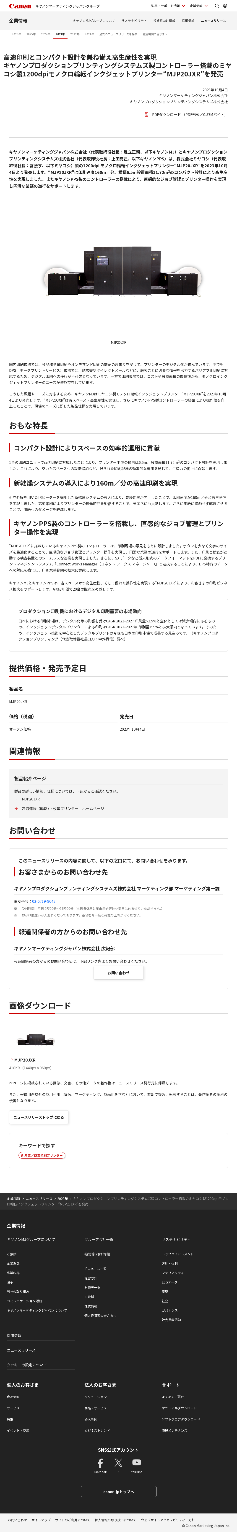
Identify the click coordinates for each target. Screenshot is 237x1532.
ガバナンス (170, 1310)
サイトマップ (41, 1520)
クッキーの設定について (27, 1364)
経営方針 (90, 1278)
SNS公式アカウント (118, 1449)
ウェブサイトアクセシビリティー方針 (168, 1520)
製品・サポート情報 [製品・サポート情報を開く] (165, 5)
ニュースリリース (213, 20)
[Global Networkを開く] (225, 5)
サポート (171, 1385)
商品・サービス (95, 1408)
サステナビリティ (134, 20)
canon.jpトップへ (118, 1491)
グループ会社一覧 (98, 1239)
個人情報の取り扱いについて (115, 1520)
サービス (13, 1408)
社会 (165, 1301)
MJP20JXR (31, 799)
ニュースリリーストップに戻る (38, 1117)
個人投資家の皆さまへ (100, 1315)
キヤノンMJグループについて (94, 20)
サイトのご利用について (72, 1520)
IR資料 (89, 1296)
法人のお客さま (100, 1385)
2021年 (89, 34)
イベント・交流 (18, 1430)
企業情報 (18, 20)
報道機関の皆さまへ (155, 34)
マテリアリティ (173, 1272)
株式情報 (90, 1306)
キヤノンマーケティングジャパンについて (37, 1310)
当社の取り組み (18, 1291)
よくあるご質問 (173, 1396)
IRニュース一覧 (95, 1268)
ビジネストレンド (97, 1430)
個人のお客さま (23, 1385)
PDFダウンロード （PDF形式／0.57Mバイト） (190, 114)
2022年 (74, 34)
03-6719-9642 (43, 901)
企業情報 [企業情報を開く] (196, 5)
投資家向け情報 (164, 20)
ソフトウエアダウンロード (181, 1419)
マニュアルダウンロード (179, 1408)
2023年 (60, 34)
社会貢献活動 (171, 1319)
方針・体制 (170, 1263)
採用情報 (188, 20)
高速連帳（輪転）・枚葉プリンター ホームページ (63, 808)
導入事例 (90, 1419)
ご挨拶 (11, 1254)
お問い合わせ (119, 972)
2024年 (45, 34)
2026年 (16, 34)
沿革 (10, 1282)
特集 (10, 1419)
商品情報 (13, 1396)
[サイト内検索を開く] (217, 5)
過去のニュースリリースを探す (118, 34)
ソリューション (95, 1396)
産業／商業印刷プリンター (43, 1155)
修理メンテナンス (174, 1430)
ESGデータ (169, 1282)
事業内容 (13, 1272)
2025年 (31, 34)
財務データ (92, 1287)
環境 (165, 1291)
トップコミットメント (178, 1254)
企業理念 (13, 1263)
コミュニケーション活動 (24, 1301)
